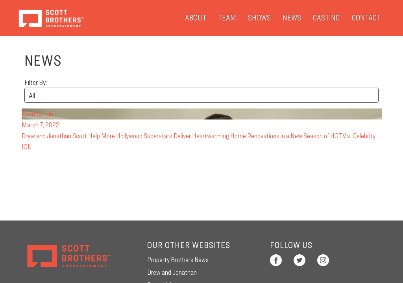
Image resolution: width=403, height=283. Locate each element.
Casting (326, 17)
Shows (259, 17)
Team (227, 17)
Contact (366, 17)
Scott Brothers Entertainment (51, 18)
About (195, 17)
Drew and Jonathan (172, 272)
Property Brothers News (178, 259)
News (292, 17)
